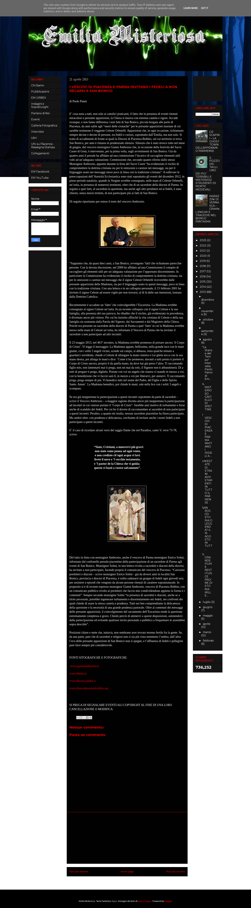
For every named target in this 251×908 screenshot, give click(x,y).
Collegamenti (40, 153)
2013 (203, 291)
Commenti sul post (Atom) (132, 880)
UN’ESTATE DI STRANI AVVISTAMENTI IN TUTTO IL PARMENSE (207, 482)
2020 (203, 255)
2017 (203, 271)
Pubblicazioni (40, 91)
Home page (127, 871)
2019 (203, 261)
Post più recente (78, 871)
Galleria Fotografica (44, 125)
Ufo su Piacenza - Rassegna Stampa (43, 145)
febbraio (208, 640)
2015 (203, 281)
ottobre (208, 319)
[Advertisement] (127, 838)
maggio (208, 615)
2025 (203, 240)
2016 (203, 276)
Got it (204, 8)
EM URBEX (38, 97)
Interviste (37, 131)
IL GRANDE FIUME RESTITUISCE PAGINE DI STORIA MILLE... (207, 575)
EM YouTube (40, 177)
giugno (207, 607)
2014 (203, 286)
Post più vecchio (175, 871)
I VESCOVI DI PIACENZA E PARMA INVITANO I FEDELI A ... (207, 435)
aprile (206, 623)
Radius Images (145, 901)
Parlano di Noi (40, 113)
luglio (207, 602)
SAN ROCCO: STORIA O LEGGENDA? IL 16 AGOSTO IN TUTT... (207, 528)
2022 (203, 245)
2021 (203, 250)
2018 (203, 266)
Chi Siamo (37, 85)
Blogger (168, 901)
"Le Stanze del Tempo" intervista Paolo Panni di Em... (207, 363)
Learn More (190, 8)
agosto (207, 339)
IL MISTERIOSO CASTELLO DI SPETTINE (207, 396)
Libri (34, 137)
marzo (207, 632)
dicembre (207, 299)
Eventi (35, 119)
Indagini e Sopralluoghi (39, 105)
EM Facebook (40, 171)
